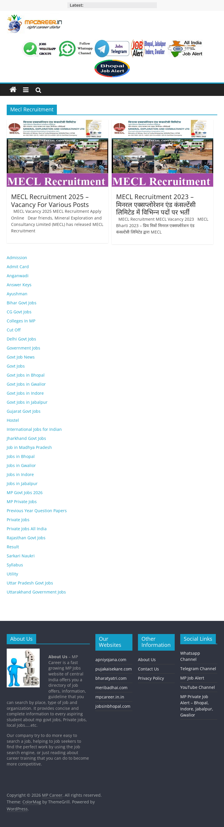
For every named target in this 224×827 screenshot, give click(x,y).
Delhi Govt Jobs (21, 339)
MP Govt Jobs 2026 (25, 492)
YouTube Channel (197, 687)
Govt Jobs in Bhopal (26, 375)
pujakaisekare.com (113, 669)
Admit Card (18, 266)
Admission (17, 257)
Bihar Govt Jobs (21, 302)
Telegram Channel (198, 668)
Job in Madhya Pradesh (29, 447)
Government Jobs (23, 348)
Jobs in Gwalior (21, 465)
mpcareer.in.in (109, 697)
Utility (12, 574)
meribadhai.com (111, 687)
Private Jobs (18, 519)
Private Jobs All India (27, 528)
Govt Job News (21, 357)
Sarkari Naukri (21, 556)
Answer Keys (19, 284)
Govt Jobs (16, 366)
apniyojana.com (110, 659)
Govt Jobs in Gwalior (26, 384)
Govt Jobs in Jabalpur (27, 402)
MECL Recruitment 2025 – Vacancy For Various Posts (50, 200)
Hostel (13, 420)
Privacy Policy (151, 678)
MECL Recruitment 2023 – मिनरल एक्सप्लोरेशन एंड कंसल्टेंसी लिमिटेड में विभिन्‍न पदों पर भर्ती (156, 204)
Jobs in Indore (20, 474)
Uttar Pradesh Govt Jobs (30, 583)
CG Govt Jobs (19, 312)
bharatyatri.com (111, 678)
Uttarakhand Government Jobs (36, 592)
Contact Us (148, 669)
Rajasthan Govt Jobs (26, 537)
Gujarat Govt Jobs (24, 411)
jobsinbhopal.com (112, 706)
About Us (147, 659)
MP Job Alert (192, 678)
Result (13, 546)
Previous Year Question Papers (37, 510)
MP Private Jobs (22, 501)
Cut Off (13, 330)
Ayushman (17, 293)
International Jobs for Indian (34, 429)
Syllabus (15, 565)
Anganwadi (18, 275)
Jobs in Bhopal (21, 456)
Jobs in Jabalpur (22, 483)
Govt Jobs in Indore (25, 393)
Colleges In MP (21, 321)
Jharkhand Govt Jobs (26, 438)
